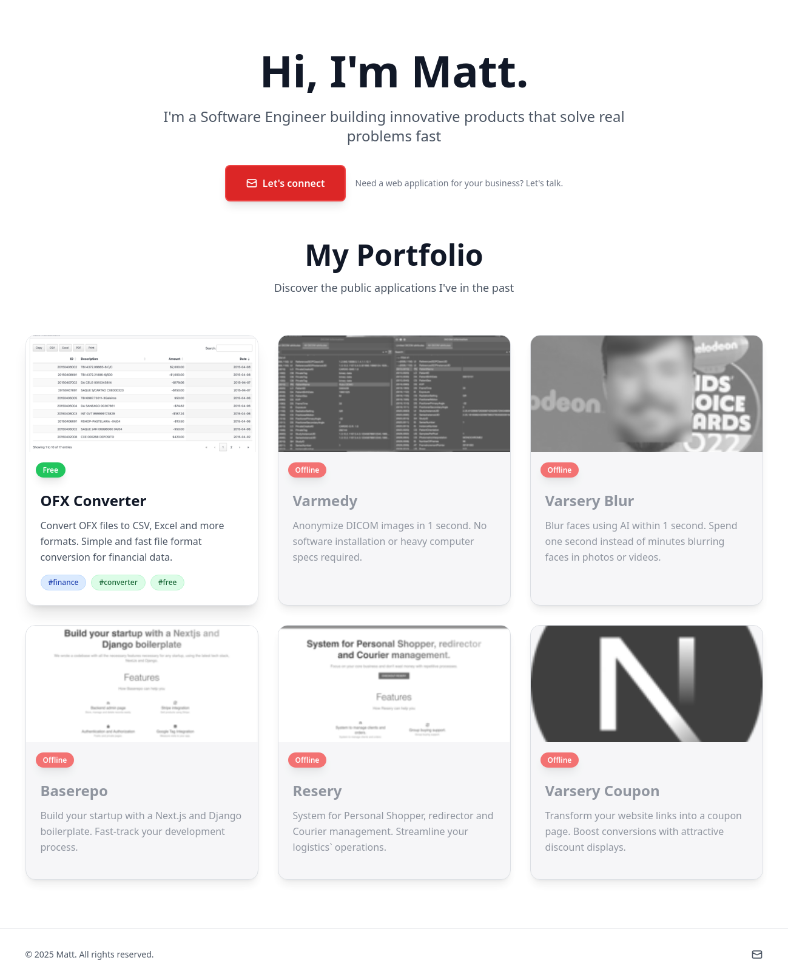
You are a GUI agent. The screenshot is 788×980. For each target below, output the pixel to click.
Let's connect (285, 183)
